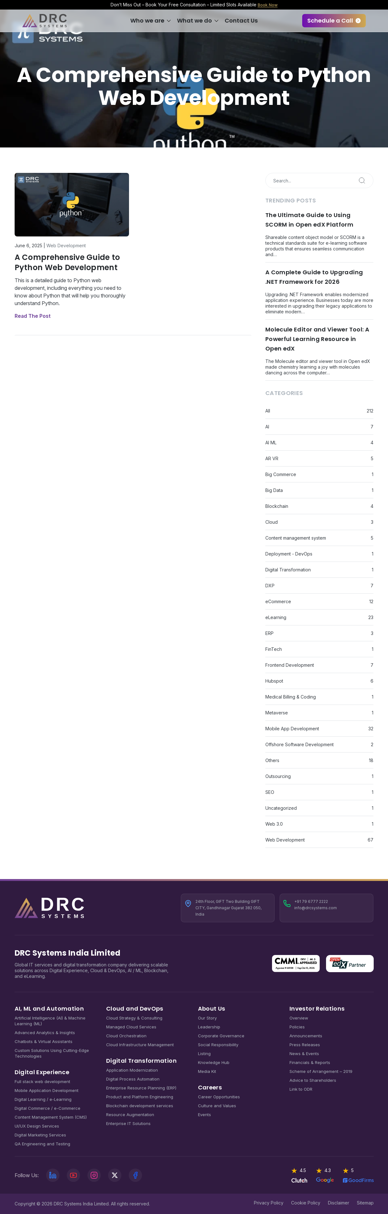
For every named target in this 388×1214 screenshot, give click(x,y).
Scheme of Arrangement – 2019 (320, 1071)
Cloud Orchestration (126, 1035)
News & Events (304, 1053)
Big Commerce (280, 474)
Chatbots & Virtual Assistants (43, 1041)
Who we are (147, 20)
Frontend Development (289, 665)
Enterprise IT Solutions (128, 1123)
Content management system (295, 538)
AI (267, 426)
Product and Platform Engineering (139, 1096)
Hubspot (274, 681)
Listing (204, 1053)
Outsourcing (278, 776)
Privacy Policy (268, 1202)
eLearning (275, 617)
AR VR (271, 458)
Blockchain (276, 506)
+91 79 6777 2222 (311, 901)
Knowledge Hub (213, 1062)
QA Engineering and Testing (42, 1143)
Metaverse (276, 712)
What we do (194, 20)
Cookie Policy (305, 1202)
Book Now (268, 4)
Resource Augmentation (130, 1114)
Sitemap (365, 1202)
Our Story (207, 1017)
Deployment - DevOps (288, 553)
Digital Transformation (288, 569)
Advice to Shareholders (312, 1080)
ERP (269, 633)
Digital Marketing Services (40, 1134)
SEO (269, 792)
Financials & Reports (309, 1062)
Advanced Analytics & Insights (45, 1032)
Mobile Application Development (46, 1090)
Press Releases (304, 1044)
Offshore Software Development (299, 744)
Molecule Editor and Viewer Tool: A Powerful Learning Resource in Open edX (317, 338)
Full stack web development (42, 1081)
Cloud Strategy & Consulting (134, 1017)
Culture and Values (217, 1105)
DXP (270, 585)
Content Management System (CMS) (51, 1117)
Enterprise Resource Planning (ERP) (141, 1087)
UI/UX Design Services (37, 1126)
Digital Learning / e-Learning (43, 1099)
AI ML (270, 442)
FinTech (273, 649)
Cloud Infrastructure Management (140, 1044)
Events (204, 1114)
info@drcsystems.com (315, 907)
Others (272, 760)
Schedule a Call (330, 20)
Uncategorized (281, 808)
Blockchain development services (139, 1105)
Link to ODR (300, 1089)
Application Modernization (132, 1070)
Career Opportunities (219, 1096)
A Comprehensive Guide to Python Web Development (67, 262)
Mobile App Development (292, 728)
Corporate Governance (221, 1035)
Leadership (209, 1026)
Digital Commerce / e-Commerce (47, 1108)
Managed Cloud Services (131, 1026)
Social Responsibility (218, 1044)
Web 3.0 (274, 824)
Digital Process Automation (133, 1078)
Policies (297, 1026)
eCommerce (278, 601)
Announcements (305, 1035)
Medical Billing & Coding (290, 696)
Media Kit (207, 1071)
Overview (298, 1017)
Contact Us (241, 20)
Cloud (271, 522)
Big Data (274, 490)
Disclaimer (338, 1202)
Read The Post (33, 316)
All (267, 410)
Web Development (66, 245)
